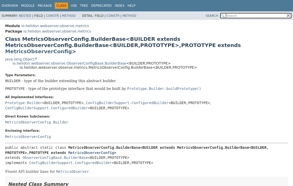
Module (28, 5)
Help (132, 5)
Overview (10, 5)
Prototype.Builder (23, 103)
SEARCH (212, 16)
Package (45, 5)
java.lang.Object (20, 59)
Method (69, 16)
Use (74, 5)
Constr (52, 16)
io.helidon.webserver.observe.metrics (55, 26)
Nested (25, 16)
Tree (84, 5)
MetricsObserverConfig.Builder (36, 122)
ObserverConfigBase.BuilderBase (55, 158)
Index (120, 5)
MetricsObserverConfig (38, 51)
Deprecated (101, 5)
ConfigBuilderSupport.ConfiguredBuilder (127, 103)
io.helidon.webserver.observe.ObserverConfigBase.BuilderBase (69, 63)
